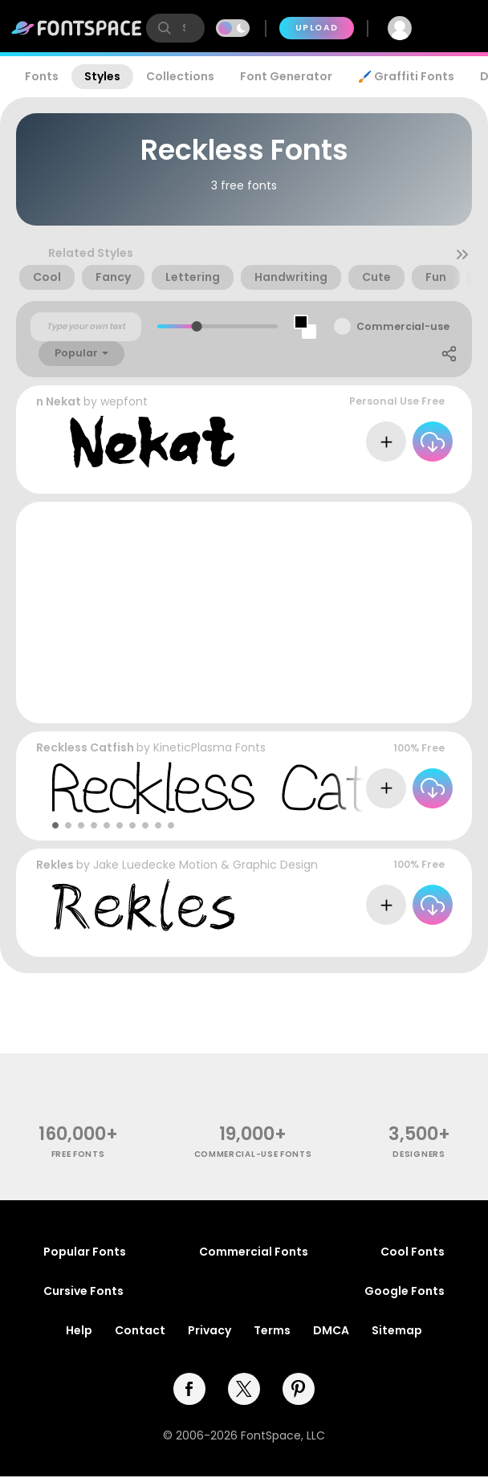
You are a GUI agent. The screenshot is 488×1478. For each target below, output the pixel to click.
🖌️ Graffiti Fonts (406, 76)
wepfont (124, 401)
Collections (180, 76)
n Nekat (58, 401)
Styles (102, 76)
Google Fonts (404, 1291)
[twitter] (244, 1389)
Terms (272, 1330)
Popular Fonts (84, 1252)
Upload (316, 28)
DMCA (331, 1330)
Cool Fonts (412, 1252)
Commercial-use (402, 326)
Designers (418, 1154)
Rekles (55, 865)
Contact (140, 1330)
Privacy (209, 1330)
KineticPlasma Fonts (209, 747)
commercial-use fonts (253, 1154)
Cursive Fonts (83, 1291)
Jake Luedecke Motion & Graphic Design (205, 865)
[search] (175, 28)
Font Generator (286, 76)
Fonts (42, 76)
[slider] (197, 326)
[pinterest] (299, 1389)
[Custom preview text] (86, 326)
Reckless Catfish (85, 747)
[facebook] (189, 1389)
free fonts (78, 1154)
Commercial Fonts (253, 1252)
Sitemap (397, 1330)
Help (79, 1330)
